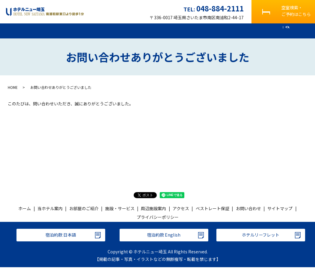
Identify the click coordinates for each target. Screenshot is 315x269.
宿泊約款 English (164, 236)
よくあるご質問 (230, 31)
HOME (13, 87)
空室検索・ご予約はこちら (296, 11)
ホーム (33, 31)
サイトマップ (280, 209)
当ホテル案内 (60, 31)
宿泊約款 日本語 (60, 236)
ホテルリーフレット (260, 236)
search (287, 31)
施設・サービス (134, 31)
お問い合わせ (266, 31)
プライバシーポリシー (158, 217)
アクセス (199, 31)
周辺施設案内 (170, 31)
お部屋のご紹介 (96, 31)
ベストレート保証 (212, 209)
